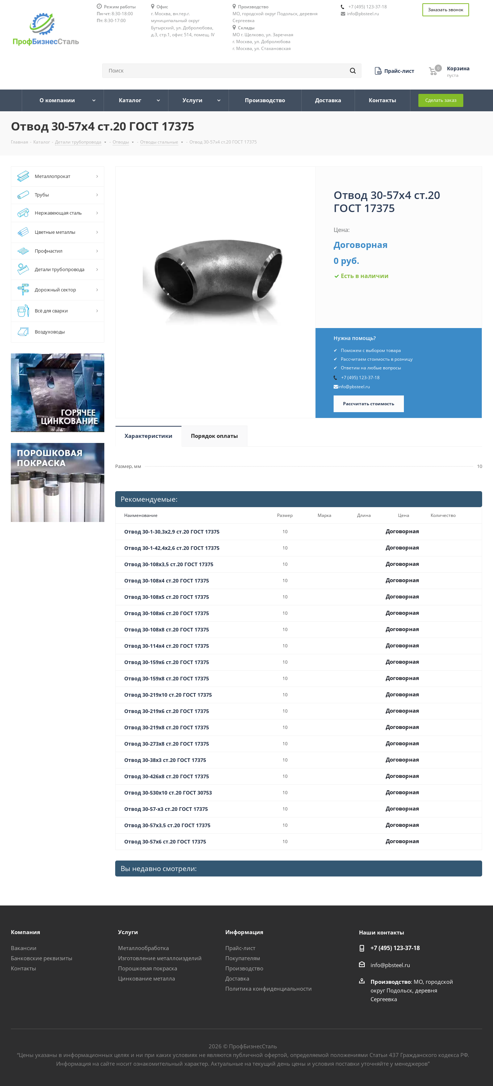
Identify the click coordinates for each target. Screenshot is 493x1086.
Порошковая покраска (147, 968)
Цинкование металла (146, 978)
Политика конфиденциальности (268, 988)
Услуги (128, 932)
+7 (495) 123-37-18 (367, 7)
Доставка (237, 978)
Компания (25, 932)
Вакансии (24, 948)
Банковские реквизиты (41, 958)
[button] (394, 71)
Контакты (23, 968)
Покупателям (242, 958)
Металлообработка (143, 948)
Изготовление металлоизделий (160, 958)
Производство (244, 968)
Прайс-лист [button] (240, 948)
